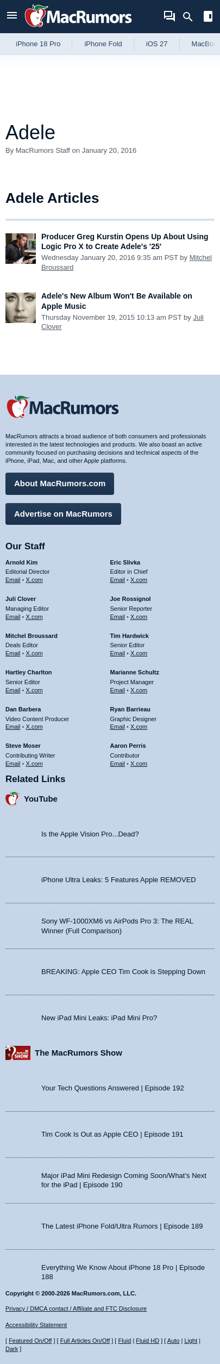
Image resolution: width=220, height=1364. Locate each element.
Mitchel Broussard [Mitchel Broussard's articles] (31, 636)
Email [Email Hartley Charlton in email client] (13, 690)
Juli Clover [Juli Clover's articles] (20, 599)
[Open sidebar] (208, 18)
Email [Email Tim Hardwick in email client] (117, 653)
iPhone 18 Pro (38, 44)
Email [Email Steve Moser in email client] (13, 763)
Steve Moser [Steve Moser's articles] (23, 745)
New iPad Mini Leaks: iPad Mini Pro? (99, 1018)
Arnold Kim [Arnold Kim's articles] (21, 562)
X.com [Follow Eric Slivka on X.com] (138, 579)
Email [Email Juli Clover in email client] (13, 616)
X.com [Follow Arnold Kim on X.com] (34, 579)
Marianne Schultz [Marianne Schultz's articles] (134, 672)
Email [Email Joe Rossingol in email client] (117, 616)
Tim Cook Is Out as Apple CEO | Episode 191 (112, 1134)
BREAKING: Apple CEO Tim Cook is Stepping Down (123, 972)
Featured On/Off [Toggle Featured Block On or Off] (30, 1340)
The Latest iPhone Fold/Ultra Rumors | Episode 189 (122, 1226)
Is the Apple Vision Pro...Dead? (90, 834)
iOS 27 (157, 44)
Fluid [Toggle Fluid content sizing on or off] (124, 1340)
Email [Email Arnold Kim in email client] (13, 579)
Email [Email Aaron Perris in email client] (117, 763)
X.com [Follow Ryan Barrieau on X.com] (138, 726)
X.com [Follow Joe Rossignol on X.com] (138, 616)
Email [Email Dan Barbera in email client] (13, 726)
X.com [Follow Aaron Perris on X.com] (138, 763)
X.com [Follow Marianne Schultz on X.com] (138, 690)
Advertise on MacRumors (63, 513)
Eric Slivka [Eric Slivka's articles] (125, 562)
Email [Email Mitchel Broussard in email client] (13, 653)
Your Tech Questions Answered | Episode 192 (112, 1088)
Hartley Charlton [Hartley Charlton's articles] (28, 672)
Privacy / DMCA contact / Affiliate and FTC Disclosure (76, 1308)
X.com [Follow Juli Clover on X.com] (34, 616)
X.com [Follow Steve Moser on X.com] (34, 763)
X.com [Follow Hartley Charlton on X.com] (34, 690)
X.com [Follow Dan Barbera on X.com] (34, 726)
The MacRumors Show (78, 1052)
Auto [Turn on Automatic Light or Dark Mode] (173, 1340)
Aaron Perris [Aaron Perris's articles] (128, 745)
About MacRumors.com (59, 483)
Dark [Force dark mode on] (11, 1349)
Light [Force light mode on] (190, 1340)
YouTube (41, 798)
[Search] (191, 17)
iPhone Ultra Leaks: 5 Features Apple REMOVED (118, 880)
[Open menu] (11, 16)
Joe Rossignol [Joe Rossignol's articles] (130, 599)
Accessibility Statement (36, 1325)
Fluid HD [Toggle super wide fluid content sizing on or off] (147, 1340)
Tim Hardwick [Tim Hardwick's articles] (129, 636)
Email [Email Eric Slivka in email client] (117, 579)
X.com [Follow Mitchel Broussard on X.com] (34, 653)
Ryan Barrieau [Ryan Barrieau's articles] (130, 709)
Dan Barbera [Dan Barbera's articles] (23, 709)
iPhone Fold (103, 44)
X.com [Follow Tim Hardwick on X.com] (138, 653)
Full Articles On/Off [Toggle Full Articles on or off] (85, 1340)
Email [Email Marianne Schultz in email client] (117, 690)
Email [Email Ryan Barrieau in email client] (117, 726)
